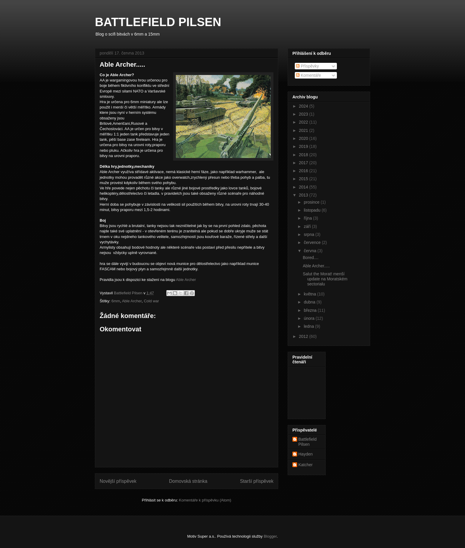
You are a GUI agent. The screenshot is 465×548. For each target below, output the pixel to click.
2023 (304, 114)
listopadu (312, 210)
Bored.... (311, 257)
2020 (304, 138)
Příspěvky (307, 66)
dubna (310, 302)
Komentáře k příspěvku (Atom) (205, 500)
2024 (304, 106)
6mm (116, 301)
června (310, 250)
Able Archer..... (316, 265)
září (308, 226)
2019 (304, 146)
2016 (304, 170)
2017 (304, 162)
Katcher (305, 464)
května (310, 294)
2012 (304, 336)
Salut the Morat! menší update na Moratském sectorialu (325, 278)
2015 (304, 178)
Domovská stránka (188, 481)
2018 (304, 154)
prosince (312, 202)
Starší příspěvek (256, 481)
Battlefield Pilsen (307, 442)
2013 (304, 195)
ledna (309, 326)
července (313, 242)
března (311, 310)
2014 (304, 187)
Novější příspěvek (118, 481)
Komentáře (308, 75)
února (310, 318)
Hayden (305, 454)
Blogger (270, 536)
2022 (304, 122)
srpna (309, 234)
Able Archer (186, 279)
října (308, 218)
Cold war (151, 301)
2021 (304, 130)
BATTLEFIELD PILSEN (158, 21)
